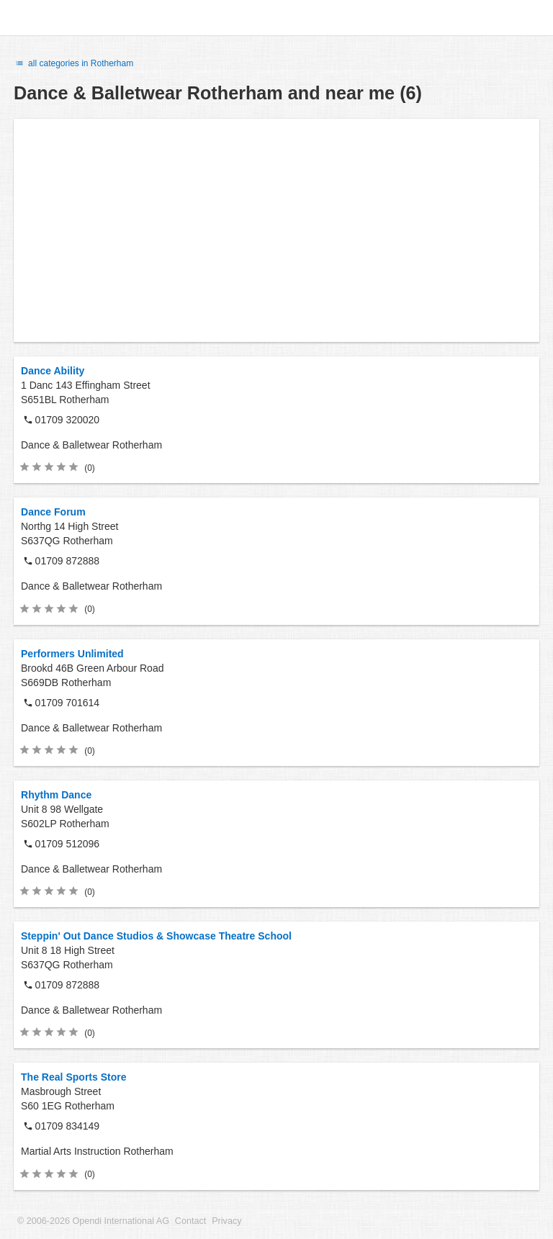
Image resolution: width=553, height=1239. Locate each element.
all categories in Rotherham (73, 63)
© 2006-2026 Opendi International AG (93, 1221)
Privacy (226, 1221)
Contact (190, 1221)
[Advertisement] (276, 230)
